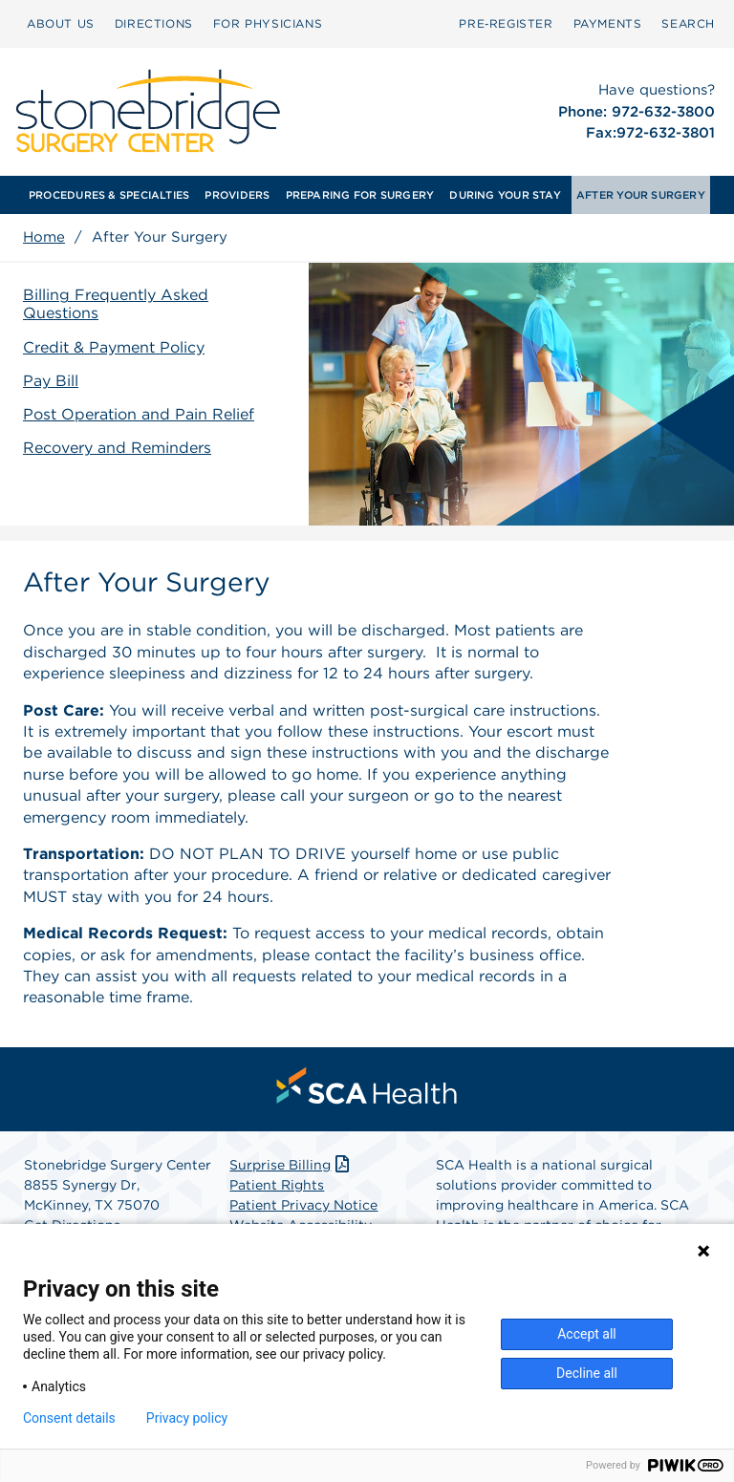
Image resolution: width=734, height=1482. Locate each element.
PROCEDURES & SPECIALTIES (109, 195)
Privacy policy (186, 1418)
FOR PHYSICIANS (267, 23)
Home (44, 237)
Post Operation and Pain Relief (138, 414)
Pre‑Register (505, 23)
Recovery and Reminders (117, 448)
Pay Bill (50, 381)
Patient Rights (276, 1184)
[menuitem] (60, 24)
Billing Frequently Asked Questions (115, 304)
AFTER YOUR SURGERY (640, 195)
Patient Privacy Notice (303, 1205)
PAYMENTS (607, 23)
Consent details (69, 1418)
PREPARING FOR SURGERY (360, 195)
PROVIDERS (237, 195)
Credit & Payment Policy (114, 347)
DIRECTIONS (154, 23)
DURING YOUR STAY (505, 195)
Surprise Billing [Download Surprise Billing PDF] (291, 1164)
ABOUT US (61, 23)
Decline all (586, 1373)
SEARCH (688, 23)
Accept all (586, 1334)
